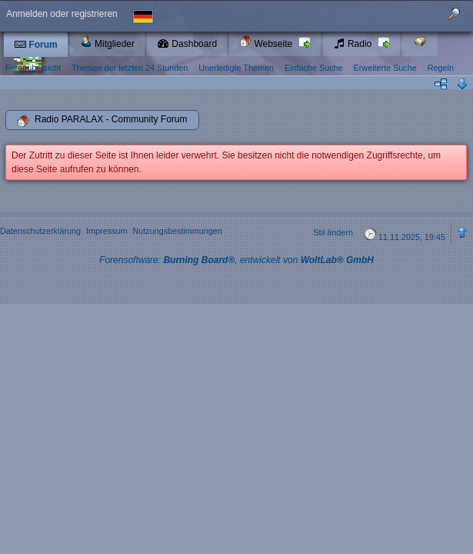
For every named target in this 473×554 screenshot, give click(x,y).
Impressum (106, 230)
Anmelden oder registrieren (62, 13)
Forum (36, 44)
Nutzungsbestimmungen (177, 230)
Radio (354, 44)
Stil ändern (333, 232)
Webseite (267, 42)
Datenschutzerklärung (40, 230)
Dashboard (187, 44)
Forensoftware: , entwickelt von (236, 260)
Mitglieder (107, 42)
